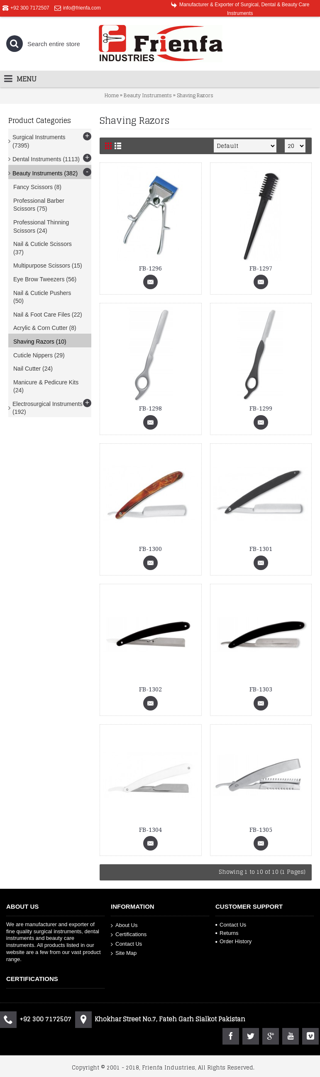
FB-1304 (150, 829)
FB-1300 (150, 549)
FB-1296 (150, 268)
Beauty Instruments (148, 95)
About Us (124, 925)
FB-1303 (260, 689)
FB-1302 (150, 689)
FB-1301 (260, 549)
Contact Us (126, 944)
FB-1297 (260, 268)
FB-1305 (260, 829)
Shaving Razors (195, 95)
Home (112, 95)
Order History (233, 941)
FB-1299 (260, 408)
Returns (227, 933)
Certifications (129, 934)
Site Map (124, 953)
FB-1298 (150, 408)
